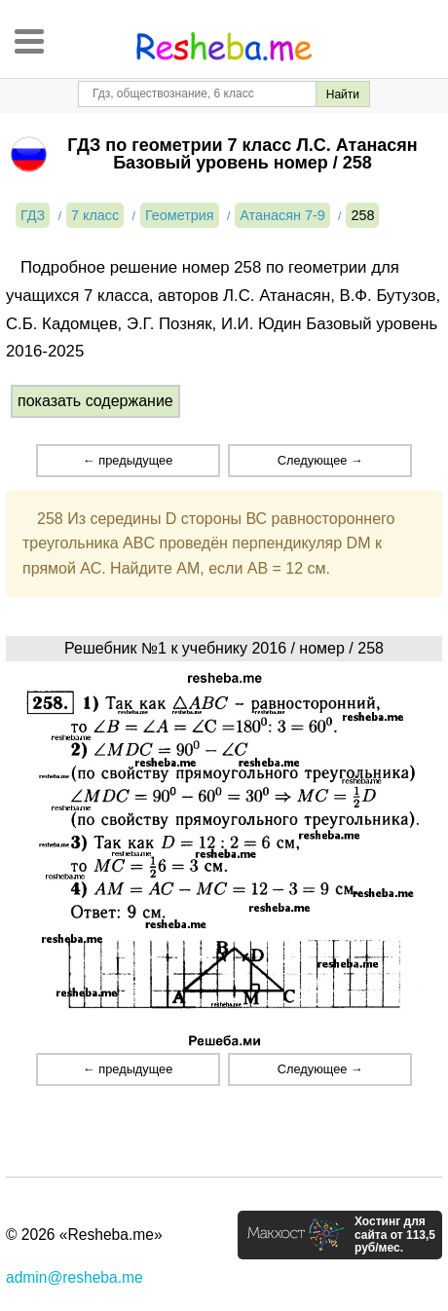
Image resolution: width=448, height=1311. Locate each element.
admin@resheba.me (74, 1277)
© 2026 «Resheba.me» (84, 1234)
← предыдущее (127, 460)
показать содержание (95, 401)
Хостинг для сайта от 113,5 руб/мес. (395, 1235)
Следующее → (320, 460)
